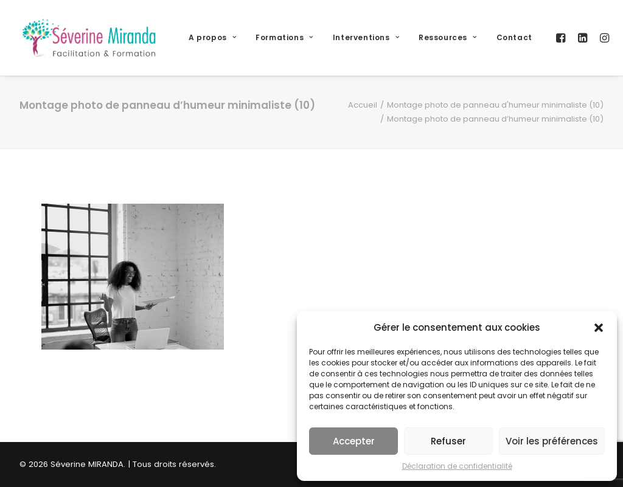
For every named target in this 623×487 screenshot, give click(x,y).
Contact (514, 37)
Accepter (354, 441)
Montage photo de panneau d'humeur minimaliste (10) (495, 105)
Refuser (448, 441)
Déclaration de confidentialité (457, 466)
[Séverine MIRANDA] (88, 37)
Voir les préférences (552, 441)
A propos (212, 37)
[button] (599, 328)
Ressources (447, 37)
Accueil (362, 105)
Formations (284, 37)
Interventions (366, 37)
